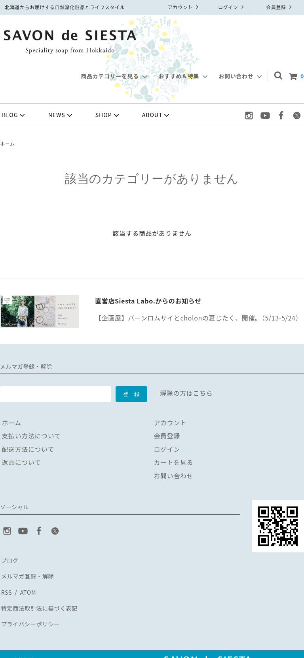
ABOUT (156, 115)
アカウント (184, 7)
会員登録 (280, 7)
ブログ (10, 559)
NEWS (61, 115)
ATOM (27, 586)
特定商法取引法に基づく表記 (43, 599)
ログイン (232, 7)
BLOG (14, 115)
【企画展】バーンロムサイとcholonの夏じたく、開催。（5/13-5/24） (198, 317)
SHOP (108, 115)
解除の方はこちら (186, 393)
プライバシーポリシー (33, 612)
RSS (6, 586)
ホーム (7, 143)
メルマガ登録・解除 (29, 572)
